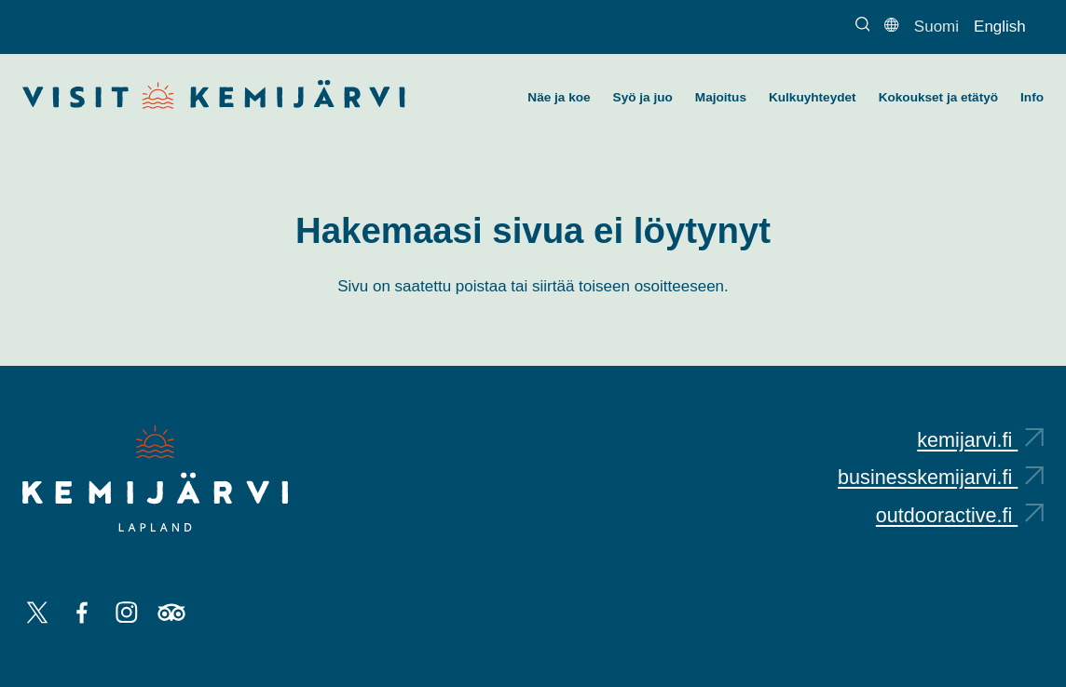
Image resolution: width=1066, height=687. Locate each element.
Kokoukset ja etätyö (938, 97)
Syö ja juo (643, 97)
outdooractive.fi (960, 515)
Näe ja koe (558, 97)
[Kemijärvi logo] (155, 478)
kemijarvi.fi (980, 439)
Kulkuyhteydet (812, 97)
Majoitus (720, 97)
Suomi (936, 26)
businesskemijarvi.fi (941, 477)
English (1000, 26)
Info (1032, 97)
